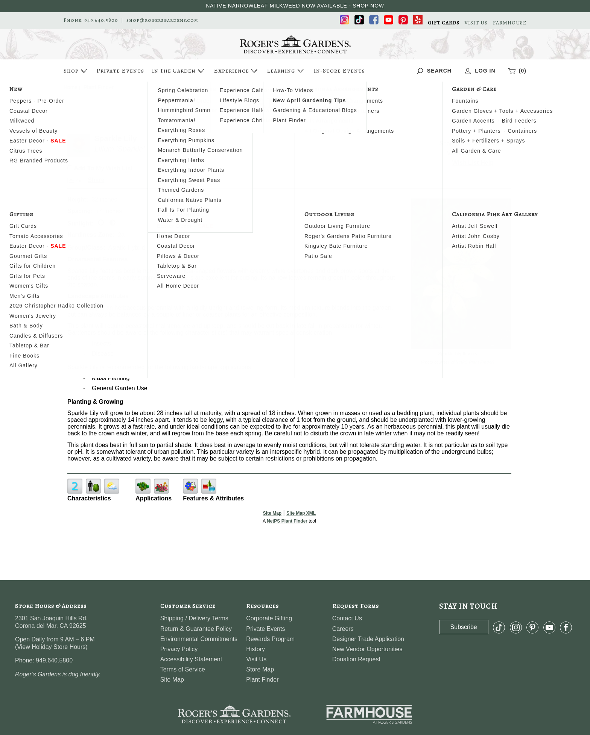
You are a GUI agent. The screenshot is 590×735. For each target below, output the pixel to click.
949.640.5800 (101, 20)
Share (96, 180)
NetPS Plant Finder (474, 362)
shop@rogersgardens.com (162, 20)
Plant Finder (262, 679)
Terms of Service (182, 669)
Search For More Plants (472, 143)
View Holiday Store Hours (51, 647)
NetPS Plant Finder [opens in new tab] (287, 521)
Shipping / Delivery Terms (194, 618)
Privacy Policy (179, 649)
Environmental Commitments (198, 639)
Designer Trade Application (368, 639)
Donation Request (356, 659)
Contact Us (347, 618)
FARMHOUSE (509, 23)
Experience (236, 71)
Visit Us (256, 659)
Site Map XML (301, 513)
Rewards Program (270, 639)
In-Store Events (339, 71)
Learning (286, 71)
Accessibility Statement (191, 659)
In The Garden (179, 71)
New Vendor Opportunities (367, 649)
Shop (76, 71)
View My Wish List (473, 153)
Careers (343, 629)
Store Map (260, 669)
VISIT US (476, 23)
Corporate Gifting (269, 618)
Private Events (120, 71)
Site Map (272, 513)
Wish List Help (473, 162)
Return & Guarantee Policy (196, 629)
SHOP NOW (368, 6)
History (255, 649)
